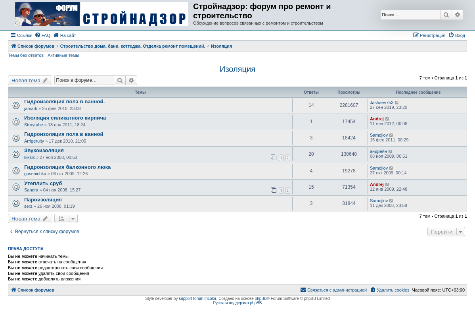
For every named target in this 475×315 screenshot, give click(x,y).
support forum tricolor (197, 298)
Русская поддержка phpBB (237, 303)
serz (28, 206)
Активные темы (63, 55)
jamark (30, 108)
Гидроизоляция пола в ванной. (64, 101)
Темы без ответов (26, 55)
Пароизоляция (43, 200)
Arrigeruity (34, 141)
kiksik (29, 157)
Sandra (31, 189)
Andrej (377, 118)
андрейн (378, 151)
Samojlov (379, 135)
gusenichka (35, 173)
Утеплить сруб (43, 183)
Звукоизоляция (44, 150)
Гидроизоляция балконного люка (67, 167)
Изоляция (237, 69)
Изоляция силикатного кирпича (65, 118)
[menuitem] (42, 35)
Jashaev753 (381, 102)
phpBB (261, 298)
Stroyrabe (33, 124)
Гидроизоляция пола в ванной (63, 134)
